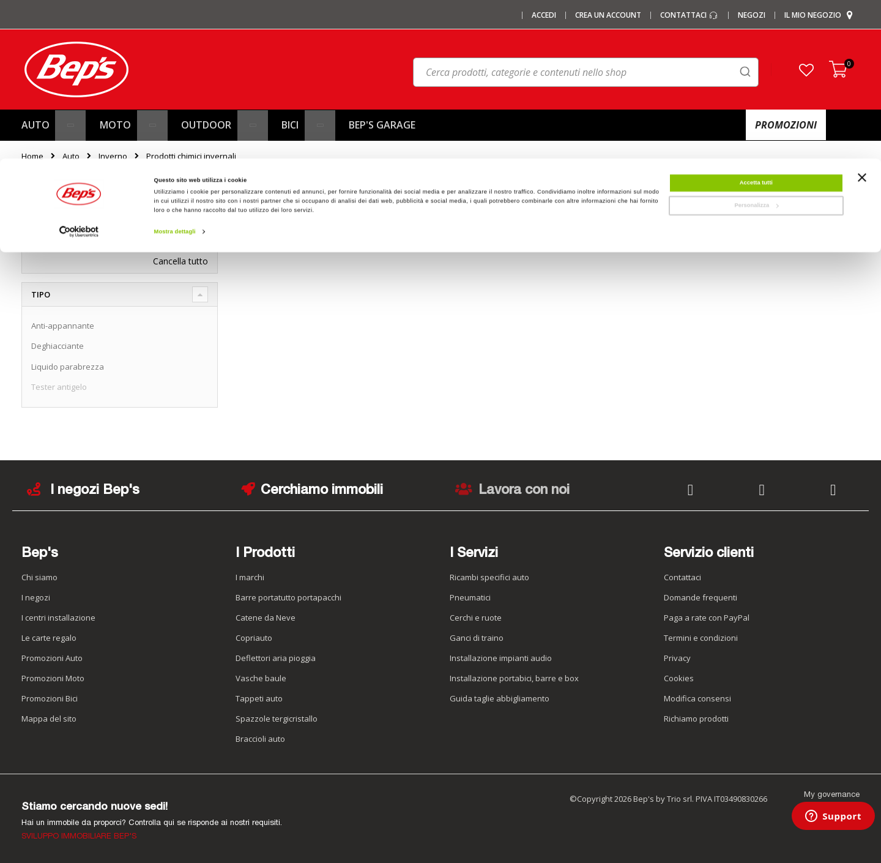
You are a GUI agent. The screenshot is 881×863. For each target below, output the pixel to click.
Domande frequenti (700, 597)
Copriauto (254, 637)
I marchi (250, 577)
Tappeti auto (259, 698)
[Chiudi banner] (862, 24)
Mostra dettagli (175, 73)
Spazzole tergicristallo (277, 718)
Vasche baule (261, 678)
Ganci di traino (477, 637)
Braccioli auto (260, 738)
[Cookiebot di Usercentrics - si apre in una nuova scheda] (79, 73)
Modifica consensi (697, 698)
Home (32, 156)
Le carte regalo (48, 637)
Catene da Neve (266, 617)
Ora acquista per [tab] (69, 205)
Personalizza (756, 46)
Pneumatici (470, 597)
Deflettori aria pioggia (276, 657)
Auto (71, 156)
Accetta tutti (756, 24)
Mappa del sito (48, 718)
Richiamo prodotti (696, 718)
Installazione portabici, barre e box (514, 678)
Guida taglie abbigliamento (499, 698)
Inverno (113, 156)
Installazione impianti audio (501, 657)
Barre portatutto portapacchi (288, 597)
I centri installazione (58, 617)
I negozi (35, 597)
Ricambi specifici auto (489, 577)
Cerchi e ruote (476, 617)
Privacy (677, 657)
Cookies (679, 678)
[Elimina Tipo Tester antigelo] (205, 232)
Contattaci (682, 577)
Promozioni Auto (52, 657)
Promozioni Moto (52, 678)
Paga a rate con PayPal (706, 617)
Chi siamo (39, 577)
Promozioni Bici (49, 698)
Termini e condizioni (701, 637)
